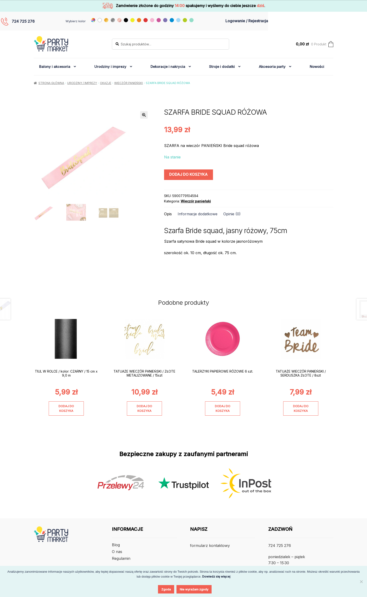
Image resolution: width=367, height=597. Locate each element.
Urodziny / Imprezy (82, 83)
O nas (117, 551)
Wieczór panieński (128, 83)
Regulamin (121, 558)
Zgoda (166, 589)
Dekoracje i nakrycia (167, 66)
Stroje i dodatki (222, 66)
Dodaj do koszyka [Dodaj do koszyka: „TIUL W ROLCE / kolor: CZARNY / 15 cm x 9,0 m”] (66, 408)
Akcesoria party (272, 66)
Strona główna (51, 83)
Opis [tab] (168, 214)
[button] (144, 115)
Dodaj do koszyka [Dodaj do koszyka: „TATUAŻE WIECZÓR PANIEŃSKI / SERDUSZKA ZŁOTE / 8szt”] (300, 408)
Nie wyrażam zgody (194, 589)
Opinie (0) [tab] (232, 214)
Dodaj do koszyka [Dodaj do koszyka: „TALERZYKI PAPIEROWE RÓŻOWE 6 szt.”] (222, 408)
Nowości (317, 66)
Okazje (105, 83)
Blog (116, 544)
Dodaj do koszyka (188, 174)
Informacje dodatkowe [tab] (197, 214)
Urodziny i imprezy (110, 66)
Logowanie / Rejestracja (246, 20)
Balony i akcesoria (54, 66)
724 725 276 (23, 21)
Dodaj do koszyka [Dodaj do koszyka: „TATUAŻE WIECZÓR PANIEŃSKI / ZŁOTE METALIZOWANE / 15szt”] (144, 408)
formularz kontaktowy (210, 545)
